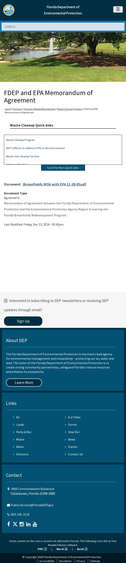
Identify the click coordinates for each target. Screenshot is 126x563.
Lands (18, 425)
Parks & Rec (22, 432)
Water (18, 447)
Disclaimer (65, 561)
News (70, 439)
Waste (18, 439)
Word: (62, 549)
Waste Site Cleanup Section (22, 156)
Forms (71, 425)
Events (71, 447)
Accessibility (47, 561)
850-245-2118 (20, 514)
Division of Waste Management (40, 108)
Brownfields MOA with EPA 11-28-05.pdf (54, 184)
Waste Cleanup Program (70, 108)
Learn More (24, 382)
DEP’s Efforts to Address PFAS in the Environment (35, 148)
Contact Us (74, 454)
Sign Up (23, 321)
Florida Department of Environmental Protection (72, 557)
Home (8, 108)
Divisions (17, 108)
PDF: (42, 549)
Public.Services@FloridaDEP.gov (32, 505)
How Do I (72, 432)
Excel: (82, 549)
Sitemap (95, 561)
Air (16, 417)
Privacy (80, 561)
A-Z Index (72, 417)
